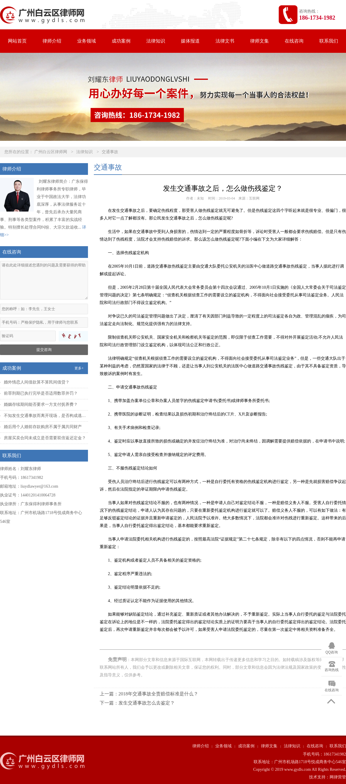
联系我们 (328, 40)
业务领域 (86, 40)
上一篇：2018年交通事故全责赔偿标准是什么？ (149, 693)
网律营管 (338, 777)
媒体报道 (190, 40)
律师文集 (259, 40)
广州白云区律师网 (50, 152)
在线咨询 (294, 40)
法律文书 (225, 40)
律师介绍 (52, 40)
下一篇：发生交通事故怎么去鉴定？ (137, 702)
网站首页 (17, 40)
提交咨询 (44, 349)
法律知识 (155, 40)
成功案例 (121, 40)
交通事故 (110, 152)
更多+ (79, 368)
